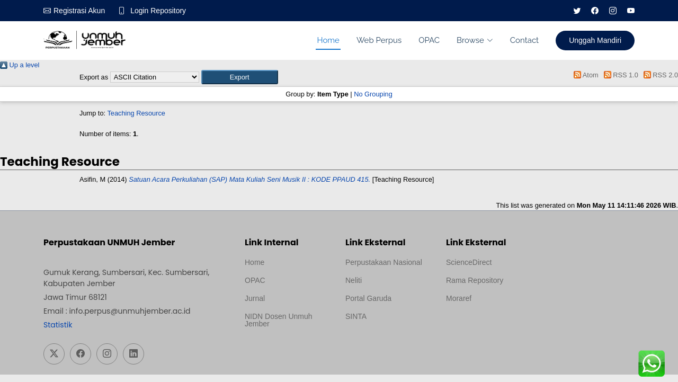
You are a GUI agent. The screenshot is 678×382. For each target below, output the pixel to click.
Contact (524, 40)
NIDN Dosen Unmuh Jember (279, 320)
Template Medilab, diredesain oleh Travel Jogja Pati (381, 341)
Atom (584, 75)
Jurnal (255, 298)
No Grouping (373, 94)
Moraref (458, 298)
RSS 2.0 (659, 75)
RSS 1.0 (619, 75)
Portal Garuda (368, 298)
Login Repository (158, 10)
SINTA (356, 316)
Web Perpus (379, 40)
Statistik (57, 324)
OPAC (429, 40)
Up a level (19, 65)
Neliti (353, 280)
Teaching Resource (136, 113)
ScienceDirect (469, 262)
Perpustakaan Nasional (383, 262)
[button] (239, 77)
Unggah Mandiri (595, 40)
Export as (93, 77)
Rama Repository (474, 280)
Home (328, 40)
